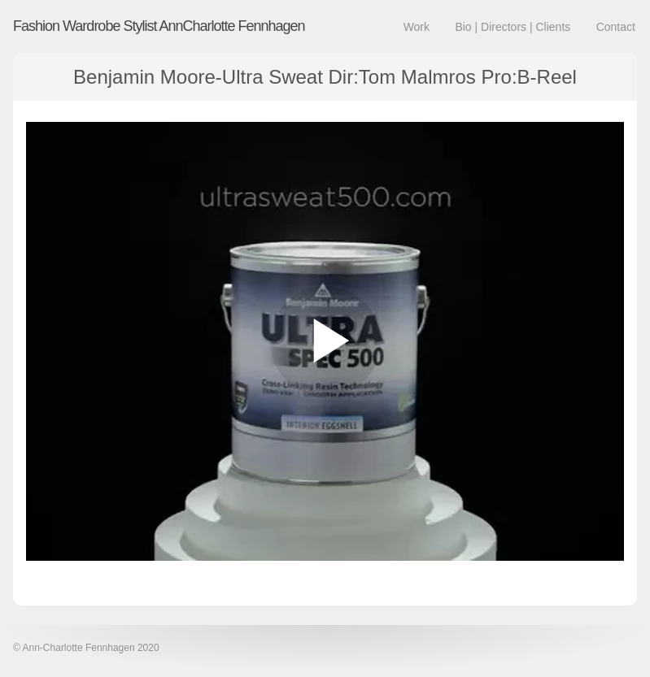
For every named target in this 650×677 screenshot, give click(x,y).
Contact (615, 26)
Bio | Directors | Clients (512, 26)
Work (417, 26)
